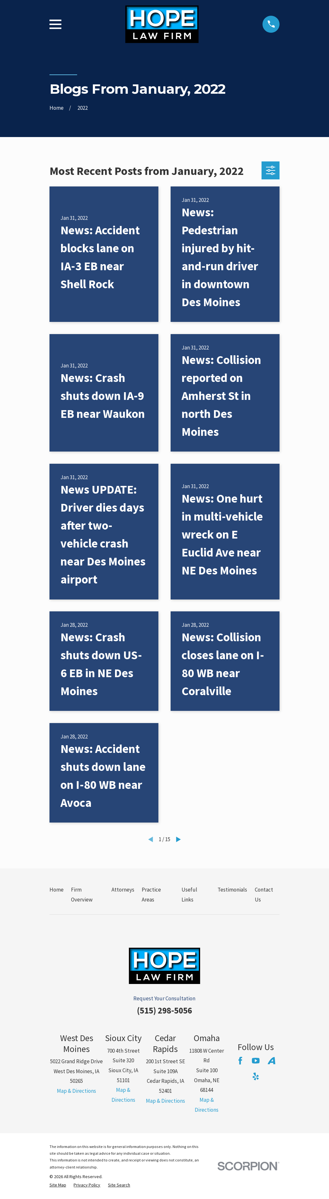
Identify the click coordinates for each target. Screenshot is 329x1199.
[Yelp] (256, 1076)
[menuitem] (57, 1185)
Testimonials (232, 889)
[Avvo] (271, 1061)
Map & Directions (76, 1090)
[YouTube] (256, 1061)
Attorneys (122, 889)
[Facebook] (240, 1061)
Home (56, 889)
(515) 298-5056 (164, 1010)
